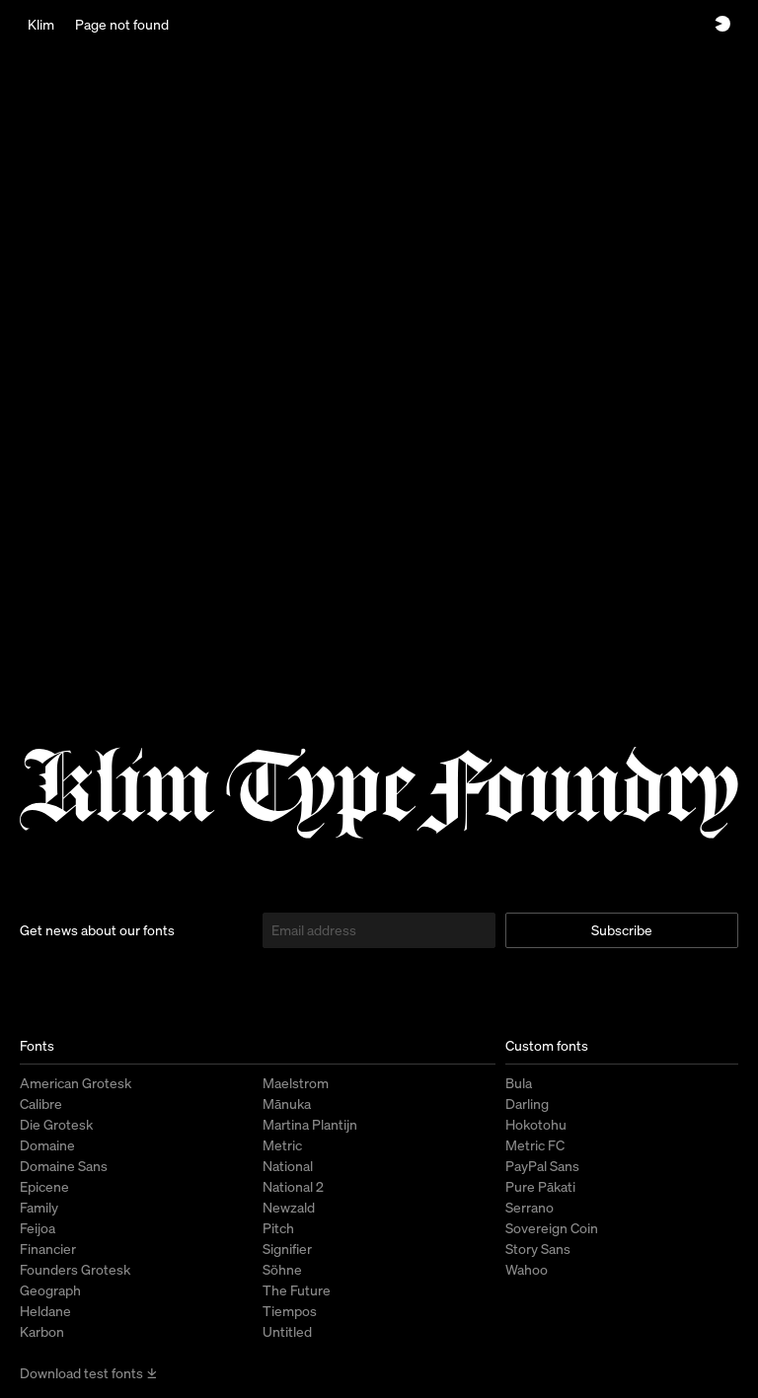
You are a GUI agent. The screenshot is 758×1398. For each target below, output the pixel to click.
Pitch (278, 1227)
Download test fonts (89, 1373)
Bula (518, 1082)
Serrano (529, 1207)
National (288, 1165)
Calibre (41, 1103)
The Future (297, 1290)
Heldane (45, 1310)
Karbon (42, 1331)
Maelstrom (296, 1082)
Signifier (287, 1248)
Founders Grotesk (75, 1269)
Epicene (44, 1186)
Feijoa (37, 1227)
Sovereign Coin (551, 1227)
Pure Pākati (540, 1186)
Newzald (289, 1207)
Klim (41, 24)
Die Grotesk (56, 1124)
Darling (527, 1103)
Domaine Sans (64, 1165)
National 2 (293, 1186)
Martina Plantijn (310, 1124)
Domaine (47, 1145)
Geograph (50, 1290)
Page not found (122, 24)
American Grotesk (75, 1082)
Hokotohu (536, 1124)
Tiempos (290, 1310)
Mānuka (287, 1103)
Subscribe (621, 929)
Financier (48, 1248)
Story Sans (537, 1248)
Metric (282, 1145)
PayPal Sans (542, 1165)
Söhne (282, 1269)
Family (39, 1207)
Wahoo (526, 1269)
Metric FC (535, 1145)
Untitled (287, 1331)
